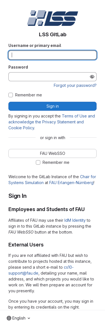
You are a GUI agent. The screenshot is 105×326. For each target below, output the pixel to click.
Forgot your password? (75, 85)
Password (18, 67)
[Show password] (92, 76)
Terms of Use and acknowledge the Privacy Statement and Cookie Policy (51, 122)
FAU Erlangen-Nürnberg (71, 182)
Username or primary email (34, 45)
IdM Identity (75, 220)
